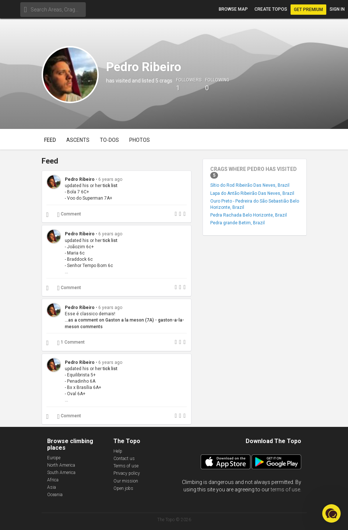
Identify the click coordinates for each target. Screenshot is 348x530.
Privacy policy (126, 473)
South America (61, 472)
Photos (139, 140)
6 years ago (110, 179)
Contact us (124, 458)
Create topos (270, 9)
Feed (50, 140)
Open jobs (123, 488)
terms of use (285, 489)
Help (117, 451)
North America (61, 465)
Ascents (77, 140)
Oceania (55, 494)
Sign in (337, 9)
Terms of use (125, 465)
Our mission (125, 481)
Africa (53, 479)
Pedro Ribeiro (80, 179)
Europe (53, 457)
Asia (51, 487)
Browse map (233, 9)
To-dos (109, 140)
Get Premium (308, 9)
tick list (110, 185)
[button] (331, 513)
